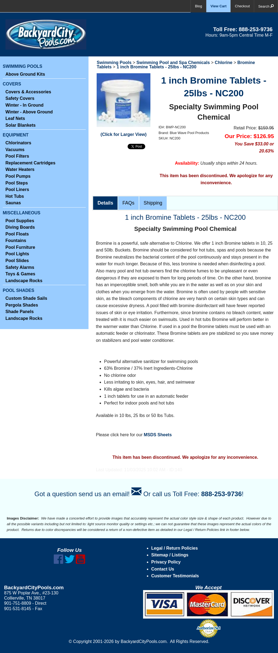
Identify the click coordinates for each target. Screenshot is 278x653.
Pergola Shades (21, 305)
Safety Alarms (19, 267)
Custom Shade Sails (26, 298)
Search (266, 6)
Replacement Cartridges (30, 163)
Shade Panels (19, 311)
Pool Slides (17, 260)
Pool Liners (17, 189)
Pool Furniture (20, 247)
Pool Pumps (17, 176)
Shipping (153, 203)
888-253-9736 (256, 29)
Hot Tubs (14, 196)
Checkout (242, 6)
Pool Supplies (19, 220)
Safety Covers (19, 98)
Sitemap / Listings (169, 555)
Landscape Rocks (23, 280)
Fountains (15, 240)
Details (105, 203)
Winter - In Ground (24, 105)
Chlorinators (18, 143)
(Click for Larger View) (123, 134)
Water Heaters (19, 169)
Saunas (13, 202)
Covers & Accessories (28, 92)
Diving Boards (20, 227)
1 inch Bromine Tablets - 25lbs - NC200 (156, 67)
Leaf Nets (15, 118)
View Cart (218, 6)
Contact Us (162, 569)
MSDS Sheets (158, 434)
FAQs (128, 203)
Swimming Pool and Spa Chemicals (173, 62)
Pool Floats (17, 234)
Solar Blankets (20, 125)
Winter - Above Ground (29, 112)
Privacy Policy (166, 562)
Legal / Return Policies (174, 548)
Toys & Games (20, 274)
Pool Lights (17, 253)
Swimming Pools (114, 62)
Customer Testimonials (175, 576)
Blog (198, 6)
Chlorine (223, 62)
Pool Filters (17, 156)
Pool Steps (16, 183)
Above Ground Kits (25, 74)
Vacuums (14, 149)
